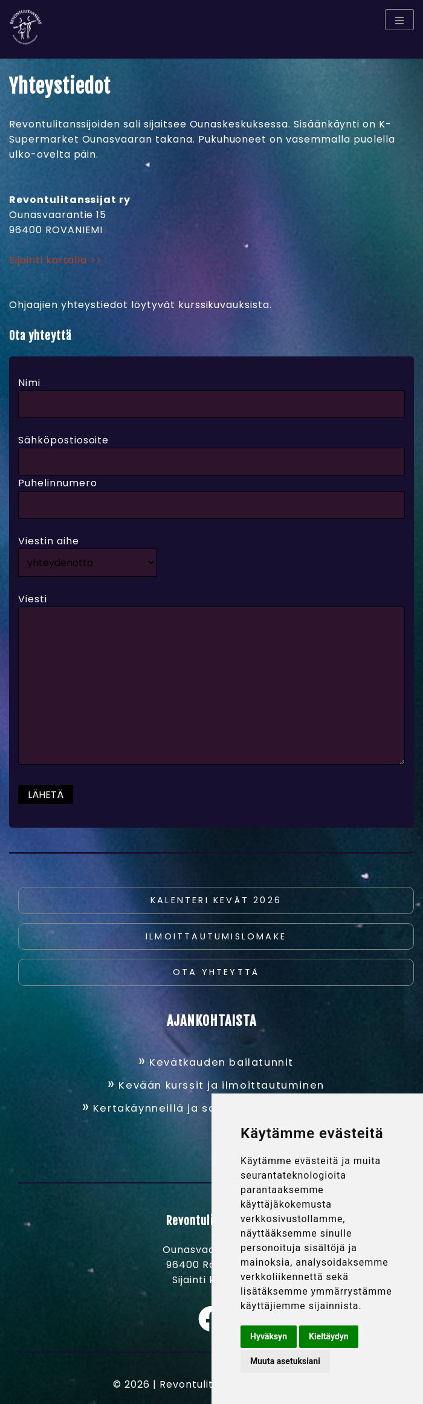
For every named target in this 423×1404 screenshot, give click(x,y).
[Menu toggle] (399, 19)
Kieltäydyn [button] (329, 1336)
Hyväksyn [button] (268, 1336)
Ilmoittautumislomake (216, 936)
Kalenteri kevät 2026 (216, 900)
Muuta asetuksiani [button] (285, 1361)
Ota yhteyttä (216, 972)
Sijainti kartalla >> (55, 260)
